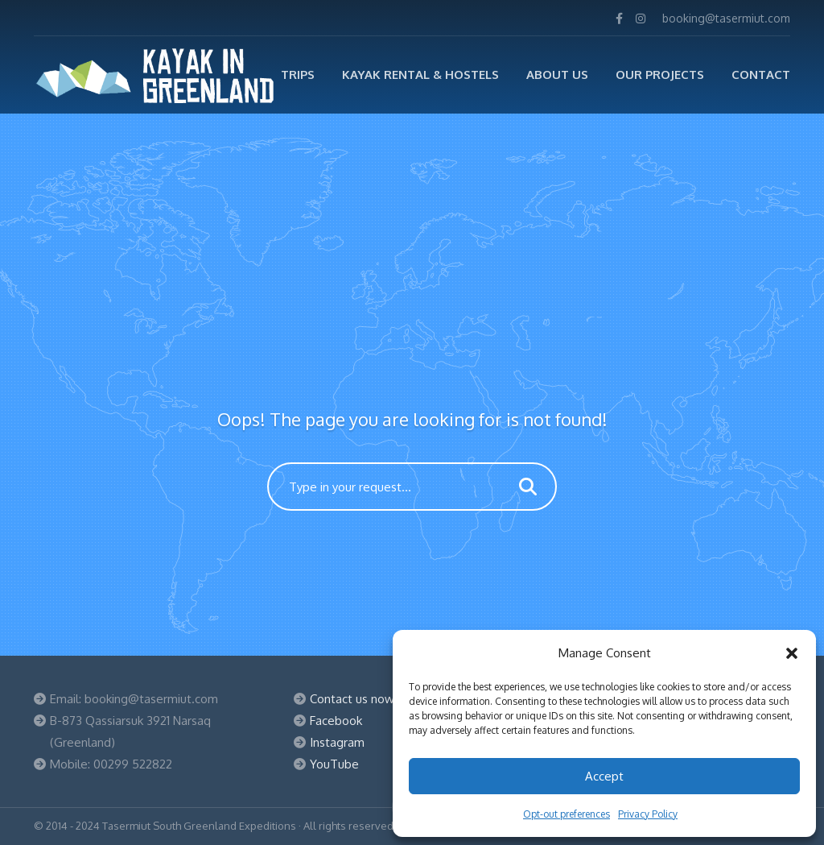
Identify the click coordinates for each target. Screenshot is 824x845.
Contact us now (352, 698)
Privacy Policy (648, 814)
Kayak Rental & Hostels (420, 74)
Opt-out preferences (566, 814)
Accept (604, 776)
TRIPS (298, 74)
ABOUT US (557, 74)
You (320, 764)
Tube (344, 764)
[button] (792, 653)
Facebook (336, 720)
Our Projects (660, 74)
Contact (760, 74)
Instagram (337, 742)
